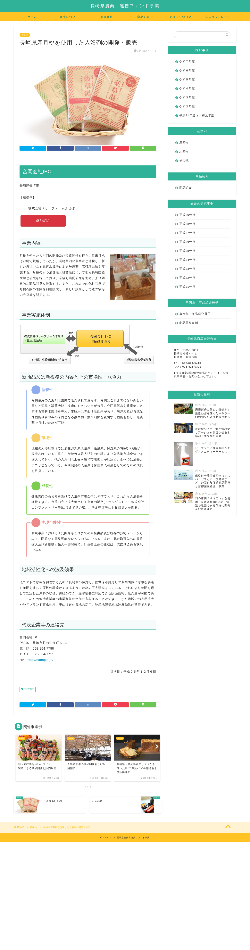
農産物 (24, 35)
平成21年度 (187, 286)
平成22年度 (187, 277)
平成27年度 (187, 232)
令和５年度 (187, 79)
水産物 (184, 151)
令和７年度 (187, 61)
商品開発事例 (188, 322)
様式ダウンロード (217, 17)
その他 (184, 160)
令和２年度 (187, 106)
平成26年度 (187, 241)
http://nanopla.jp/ (41, 660)
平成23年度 (187, 268)
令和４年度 (187, 88)
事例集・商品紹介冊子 (195, 313)
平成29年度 (187, 214)
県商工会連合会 (181, 17)
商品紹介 (143, 17)
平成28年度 (187, 223)
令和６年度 (187, 70)
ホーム (32, 17)
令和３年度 (187, 97)
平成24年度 (187, 259)
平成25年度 (28, 689)
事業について (69, 17)
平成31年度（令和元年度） (198, 115)
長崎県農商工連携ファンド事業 (125, 5)
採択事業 (106, 17)
